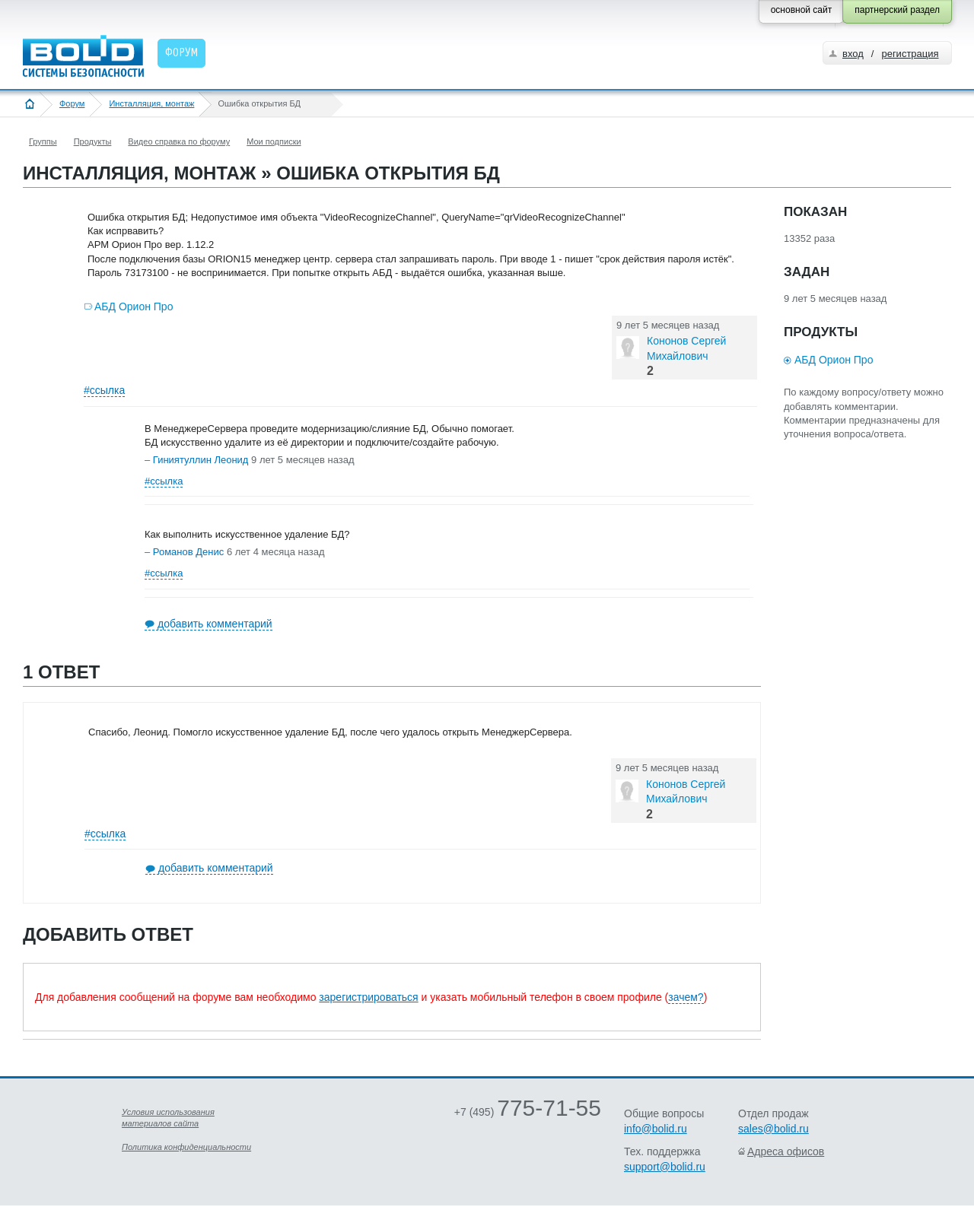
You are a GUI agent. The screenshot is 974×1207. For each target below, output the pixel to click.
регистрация (909, 53)
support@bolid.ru (664, 1167)
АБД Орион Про (133, 306)
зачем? (685, 997)
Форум (71, 103)
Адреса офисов (785, 1151)
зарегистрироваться (368, 997)
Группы (43, 141)
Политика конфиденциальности (186, 1146)
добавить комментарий (215, 624)
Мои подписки (274, 141)
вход (853, 53)
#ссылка (104, 390)
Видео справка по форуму (179, 141)
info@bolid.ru (655, 1129)
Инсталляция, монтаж (151, 103)
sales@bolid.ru (773, 1129)
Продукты (93, 141)
